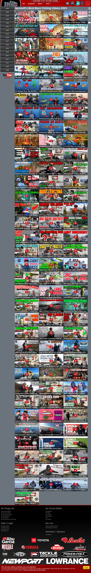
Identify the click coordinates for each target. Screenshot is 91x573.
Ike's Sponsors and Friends (8, 519)
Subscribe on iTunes (51, 527)
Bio (24, 3)
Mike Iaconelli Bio (6, 511)
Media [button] (40, 3)
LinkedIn (48, 519)
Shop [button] (48, 3)
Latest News (4, 517)
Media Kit (49, 534)
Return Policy (5, 527)
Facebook (49, 516)
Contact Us (4, 531)
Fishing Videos (5, 516)
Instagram (49, 511)
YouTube (48, 514)
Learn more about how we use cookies (34, 570)
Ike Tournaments (6, 513)
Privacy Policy (5, 526)
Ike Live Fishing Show (52, 526)
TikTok (48, 513)
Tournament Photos (6, 514)
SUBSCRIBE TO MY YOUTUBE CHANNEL (45, 1)
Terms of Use (5, 529)
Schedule (31, 3)
